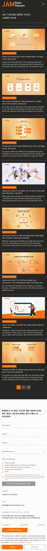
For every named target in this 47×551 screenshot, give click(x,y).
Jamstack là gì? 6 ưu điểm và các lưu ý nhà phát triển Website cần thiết (23, 192)
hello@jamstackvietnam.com (13, 505)
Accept (12, 547)
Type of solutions (8, 459)
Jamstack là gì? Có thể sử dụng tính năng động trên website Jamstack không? (22, 236)
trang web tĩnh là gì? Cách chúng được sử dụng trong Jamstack (22, 58)
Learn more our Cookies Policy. (19, 542)
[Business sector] (23, 451)
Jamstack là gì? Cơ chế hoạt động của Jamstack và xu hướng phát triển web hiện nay (22, 281)
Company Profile (15, 530)
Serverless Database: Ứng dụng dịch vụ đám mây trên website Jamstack (21, 102)
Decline (34, 547)
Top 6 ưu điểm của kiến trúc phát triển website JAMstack (23, 326)
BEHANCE (24, 525)
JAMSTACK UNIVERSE (9, 53)
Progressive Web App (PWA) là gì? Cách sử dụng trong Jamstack (23, 147)
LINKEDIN (41, 525)
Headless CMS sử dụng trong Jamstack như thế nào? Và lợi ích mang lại (23, 371)
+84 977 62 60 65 (9, 494)
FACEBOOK (6, 525)
